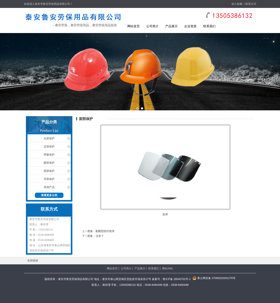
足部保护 (49, 146)
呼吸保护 (49, 154)
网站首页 (133, 26)
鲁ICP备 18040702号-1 (177, 279)
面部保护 (49, 170)
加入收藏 (236, 3)
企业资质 (190, 26)
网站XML (167, 268)
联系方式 (250, 3)
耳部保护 (49, 178)
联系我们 (209, 26)
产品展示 (171, 26)
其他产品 (49, 187)
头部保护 (49, 138)
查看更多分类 (49, 195)
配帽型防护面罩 (105, 231)
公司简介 (152, 26)
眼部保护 (49, 162)
